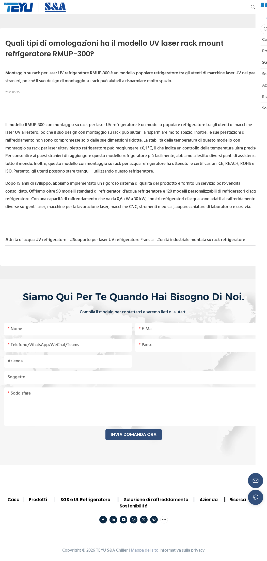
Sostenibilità (134, 506)
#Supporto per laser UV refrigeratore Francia (111, 239)
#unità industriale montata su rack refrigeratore (201, 239)
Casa (14, 500)
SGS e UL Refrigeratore (85, 500)
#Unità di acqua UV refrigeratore (35, 239)
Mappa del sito (145, 550)
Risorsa (237, 500)
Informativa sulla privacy (182, 550)
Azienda (209, 500)
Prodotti (38, 500)
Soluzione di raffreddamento (156, 500)
